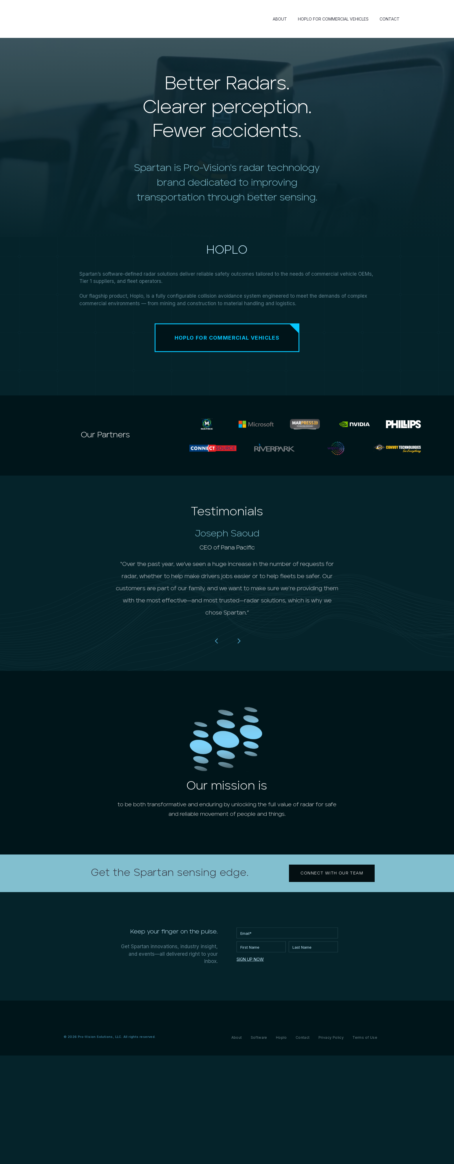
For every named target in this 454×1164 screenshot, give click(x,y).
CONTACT (390, 18)
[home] (115, 19)
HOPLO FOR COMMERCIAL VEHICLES (333, 18)
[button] (216, 668)
